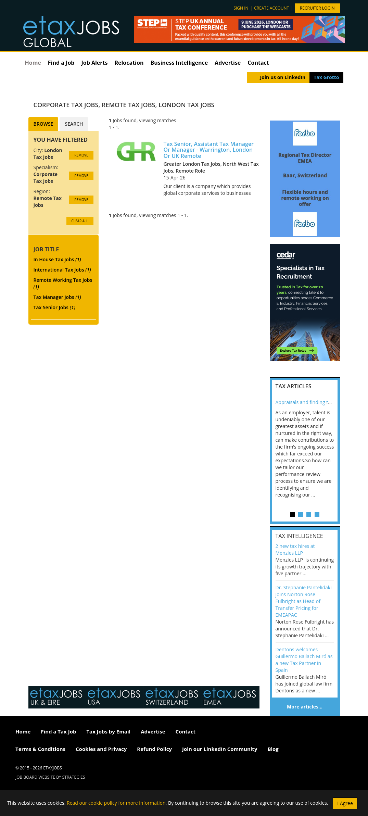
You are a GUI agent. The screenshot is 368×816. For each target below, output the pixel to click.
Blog (272, 748)
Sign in (240, 8)
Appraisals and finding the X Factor (314, 402)
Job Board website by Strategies (50, 777)
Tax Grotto (326, 77)
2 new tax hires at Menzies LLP (295, 549)
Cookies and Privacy (101, 748)
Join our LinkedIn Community (219, 748)
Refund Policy (154, 748)
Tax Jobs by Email (108, 731)
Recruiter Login (317, 8)
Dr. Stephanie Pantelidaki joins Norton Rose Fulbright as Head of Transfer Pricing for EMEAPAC (304, 601)
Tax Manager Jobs (57, 297)
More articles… (304, 706)
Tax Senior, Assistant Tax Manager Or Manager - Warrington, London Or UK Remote (209, 150)
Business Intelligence (179, 62)
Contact (258, 62)
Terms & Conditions (40, 748)
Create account (271, 8)
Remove (81, 155)
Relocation (128, 62)
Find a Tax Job (58, 731)
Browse (43, 124)
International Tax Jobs (62, 269)
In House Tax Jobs (57, 259)
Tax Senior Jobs (55, 307)
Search (74, 124)
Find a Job (61, 62)
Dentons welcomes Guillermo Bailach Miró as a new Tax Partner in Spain (304, 659)
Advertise (228, 62)
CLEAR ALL (80, 220)
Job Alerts (94, 62)
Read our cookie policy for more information (116, 802)
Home (33, 62)
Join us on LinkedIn (282, 77)
